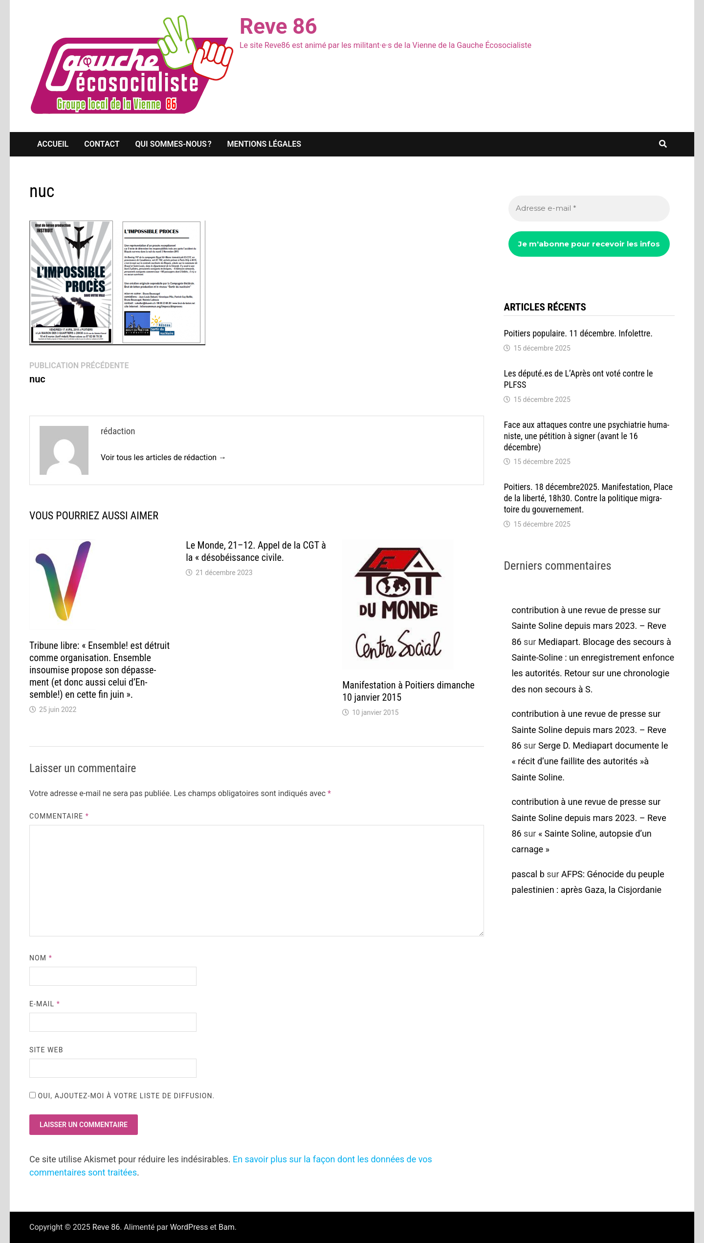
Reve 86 (278, 26)
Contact (101, 144)
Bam (227, 1227)
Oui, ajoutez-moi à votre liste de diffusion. (122, 1096)
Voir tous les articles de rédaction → (163, 457)
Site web (46, 1050)
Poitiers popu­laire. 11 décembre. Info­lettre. (578, 333)
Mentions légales (264, 144)
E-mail (44, 1004)
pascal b (527, 874)
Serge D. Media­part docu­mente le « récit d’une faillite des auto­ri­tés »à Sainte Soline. (589, 761)
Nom (40, 958)
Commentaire (59, 816)
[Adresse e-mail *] (589, 209)
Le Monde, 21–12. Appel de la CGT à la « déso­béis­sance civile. (256, 551)
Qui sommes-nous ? (173, 144)
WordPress (189, 1227)
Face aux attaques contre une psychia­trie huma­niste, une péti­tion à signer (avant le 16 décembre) (586, 436)
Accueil (52, 144)
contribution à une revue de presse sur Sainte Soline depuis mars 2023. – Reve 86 (588, 626)
